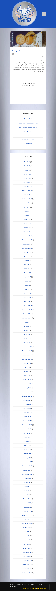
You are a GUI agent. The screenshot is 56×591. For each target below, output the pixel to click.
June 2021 (27, 326)
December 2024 (27, 186)
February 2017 (26, 503)
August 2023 (27, 252)
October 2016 (27, 519)
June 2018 (27, 437)
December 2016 (27, 511)
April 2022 (27, 289)
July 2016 (27, 531)
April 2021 (27, 334)
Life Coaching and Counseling (28, 127)
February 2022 (27, 297)
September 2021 (27, 318)
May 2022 (27, 285)
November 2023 (27, 240)
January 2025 (27, 182)
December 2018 (27, 412)
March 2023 (27, 273)
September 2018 (27, 425)
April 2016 (27, 544)
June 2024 (27, 211)
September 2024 (27, 199)
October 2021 (27, 314)
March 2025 (27, 174)
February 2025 (27, 178)
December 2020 (27, 347)
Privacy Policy (41, 588)
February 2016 (26, 552)
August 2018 (27, 429)
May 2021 (27, 330)
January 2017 (27, 507)
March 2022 (27, 293)
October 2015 (27, 568)
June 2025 (27, 166)
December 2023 (27, 236)
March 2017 (26, 499)
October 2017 (27, 470)
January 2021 (27, 342)
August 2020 (27, 363)
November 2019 (27, 396)
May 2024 (27, 215)
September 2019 (27, 404)
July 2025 (27, 162)
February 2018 (27, 453)
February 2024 (27, 227)
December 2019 (27, 392)
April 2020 (27, 375)
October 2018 (27, 420)
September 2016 (27, 523)
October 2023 (27, 244)
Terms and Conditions (29, 588)
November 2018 (27, 416)
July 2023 (27, 256)
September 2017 (27, 474)
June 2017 (27, 486)
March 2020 (27, 379)
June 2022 (27, 281)
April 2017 (27, 494)
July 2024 (27, 207)
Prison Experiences (28, 139)
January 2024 (27, 231)
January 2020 (27, 388)
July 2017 (27, 482)
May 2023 (27, 264)
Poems (28, 135)
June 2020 (27, 367)
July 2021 (27, 322)
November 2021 (27, 310)
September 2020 (27, 359)
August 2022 (27, 277)
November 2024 (27, 190)
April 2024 (27, 219)
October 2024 (27, 194)
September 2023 (27, 248)
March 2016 (26, 548)
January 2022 (27, 301)
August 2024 (27, 203)
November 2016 (27, 515)
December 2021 (27, 305)
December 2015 (27, 560)
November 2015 (27, 564)
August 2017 (27, 478)
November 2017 (27, 466)
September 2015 (27, 573)
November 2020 (27, 351)
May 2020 (27, 371)
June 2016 (27, 536)
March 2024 (27, 223)
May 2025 (27, 170)
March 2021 (27, 338)
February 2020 (27, 384)
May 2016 (27, 540)
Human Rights (28, 119)
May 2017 (27, 490)
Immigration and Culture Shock (28, 123)
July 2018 (27, 433)
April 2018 (27, 445)
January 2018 (27, 457)
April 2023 (27, 268)
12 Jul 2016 (17, 54)
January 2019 (27, 408)
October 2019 (27, 400)
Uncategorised (28, 143)
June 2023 (27, 260)
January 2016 (27, 556)
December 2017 (27, 462)
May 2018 (27, 441)
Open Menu (44, 14)
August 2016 (27, 527)
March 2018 (27, 449)
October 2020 (27, 355)
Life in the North (28, 131)
